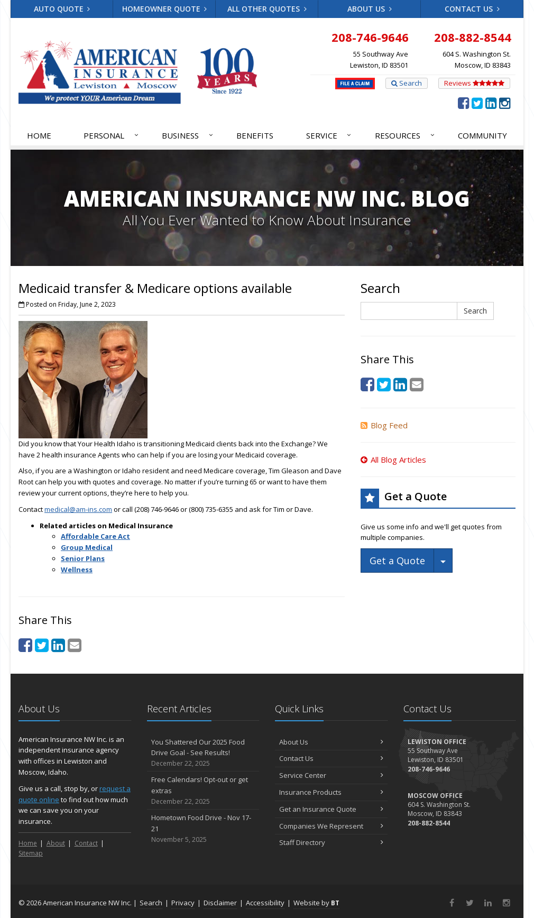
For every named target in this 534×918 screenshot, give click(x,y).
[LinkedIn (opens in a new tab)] (490, 103)
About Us (369, 9)
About (56, 843)
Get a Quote (397, 560)
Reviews (474, 83)
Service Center (331, 775)
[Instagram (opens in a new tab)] (504, 103)
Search (406, 83)
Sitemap (31, 853)
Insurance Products (331, 792)
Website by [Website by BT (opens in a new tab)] (316, 902)
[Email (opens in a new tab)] (74, 645)
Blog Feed (384, 425)
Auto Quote (62, 9)
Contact (86, 843)
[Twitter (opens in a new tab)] (477, 103)
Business (188, 135)
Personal (112, 135)
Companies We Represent (331, 826)
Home (39, 135)
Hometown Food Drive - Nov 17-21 (203, 828)
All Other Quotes (267, 9)
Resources (405, 135)
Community (482, 135)
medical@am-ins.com (78, 509)
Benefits (254, 135)
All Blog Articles (393, 459)
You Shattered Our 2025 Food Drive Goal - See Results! (203, 753)
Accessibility (265, 902)
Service (329, 135)
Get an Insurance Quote (331, 809)
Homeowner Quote (164, 9)
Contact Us (472, 9)
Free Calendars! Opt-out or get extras (203, 790)
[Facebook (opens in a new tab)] (463, 103)
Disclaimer (220, 902)
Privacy (183, 902)
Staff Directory (331, 842)
